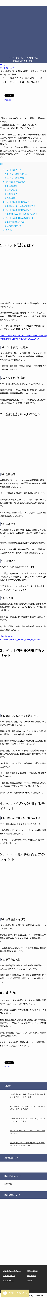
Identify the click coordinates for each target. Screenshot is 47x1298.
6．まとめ (7, 230)
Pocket (8, 100)
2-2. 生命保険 (11, 190)
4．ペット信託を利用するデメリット (19, 210)
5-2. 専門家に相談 (13, 226)
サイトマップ (8, 1280)
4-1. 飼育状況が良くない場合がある (21, 214)
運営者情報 (31, 1276)
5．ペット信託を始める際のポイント (19, 218)
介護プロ (7, 1184)
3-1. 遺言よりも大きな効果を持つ (20, 206)
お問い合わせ (32, 1271)
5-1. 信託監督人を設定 (15, 222)
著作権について (9, 1276)
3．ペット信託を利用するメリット (18, 202)
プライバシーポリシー (12, 1271)
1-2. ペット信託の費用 (15, 178)
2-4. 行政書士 (11, 198)
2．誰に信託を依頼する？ (14, 182)
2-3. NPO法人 (11, 194)
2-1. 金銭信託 (11, 186)
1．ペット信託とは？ (12, 170)
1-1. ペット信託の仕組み (16, 174)
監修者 (29, 1280)
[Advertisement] (23, 32)
